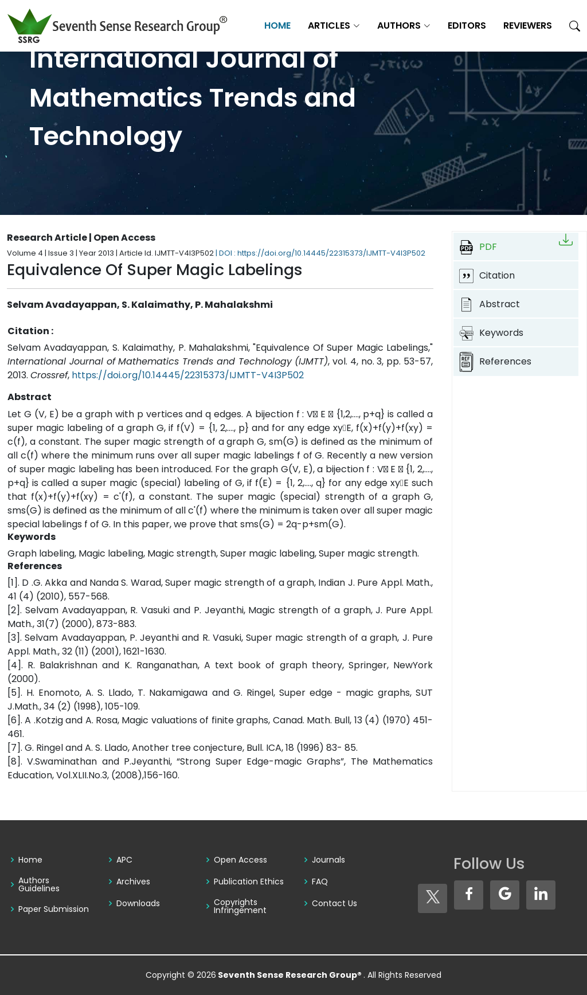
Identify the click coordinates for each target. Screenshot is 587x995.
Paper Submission (53, 909)
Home (277, 25)
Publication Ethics (249, 882)
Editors (467, 25)
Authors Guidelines (39, 884)
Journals (328, 860)
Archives (133, 882)
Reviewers (527, 25)
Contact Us (334, 903)
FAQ (320, 882)
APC (124, 860)
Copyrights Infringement (240, 906)
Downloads (138, 903)
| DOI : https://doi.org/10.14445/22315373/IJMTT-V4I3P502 (320, 253)
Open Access (240, 860)
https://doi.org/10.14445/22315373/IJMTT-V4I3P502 (188, 375)
